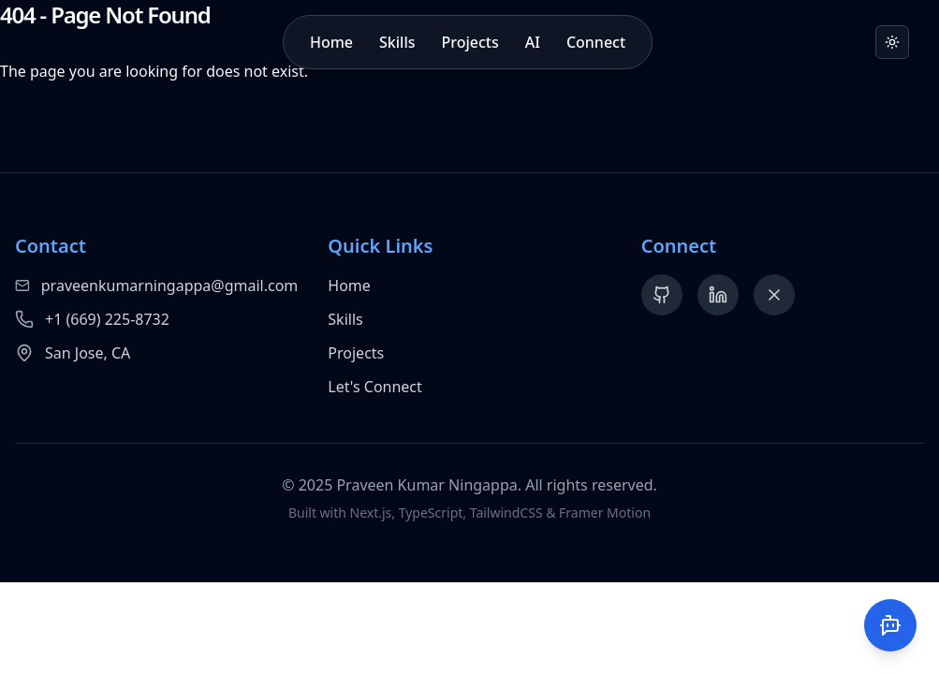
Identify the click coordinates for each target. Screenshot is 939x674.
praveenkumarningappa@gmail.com (170, 285)
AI (532, 42)
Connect (595, 42)
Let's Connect (375, 386)
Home (331, 42)
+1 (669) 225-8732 (107, 319)
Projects (470, 42)
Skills (397, 42)
